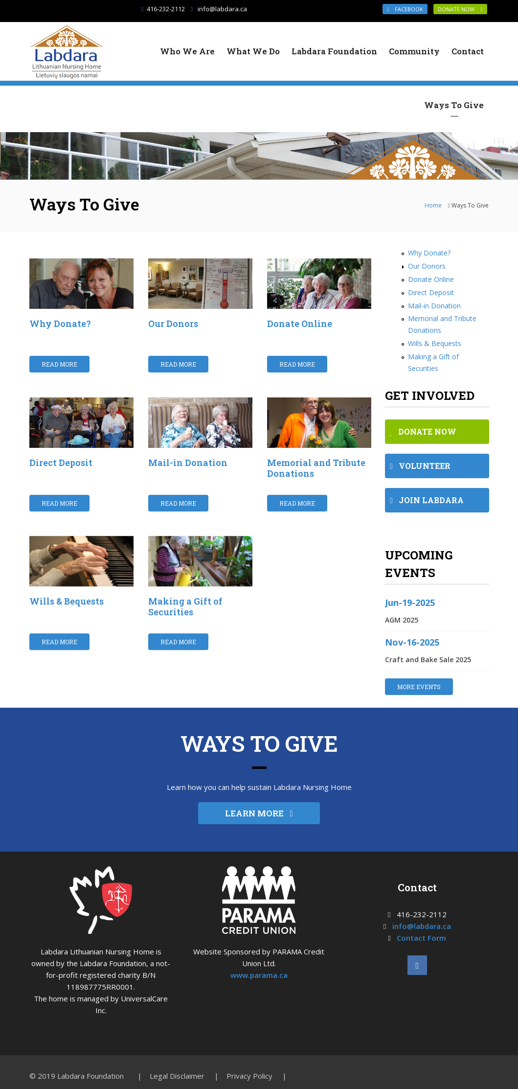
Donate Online (299, 323)
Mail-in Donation (187, 462)
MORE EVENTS (419, 687)
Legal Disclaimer (177, 1076)
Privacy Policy (249, 1076)
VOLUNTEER (420, 466)
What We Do (253, 51)
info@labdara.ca (222, 8)
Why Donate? (60, 323)
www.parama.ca (259, 975)
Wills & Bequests (66, 601)
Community (414, 51)
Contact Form (421, 938)
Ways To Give (454, 105)
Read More (59, 364)
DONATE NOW (460, 9)
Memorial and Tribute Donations (316, 468)
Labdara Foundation (334, 51)
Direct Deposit (60, 462)
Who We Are (187, 51)
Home (433, 205)
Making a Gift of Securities (185, 607)
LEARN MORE (259, 813)
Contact (467, 51)
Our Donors (173, 323)
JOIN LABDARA (427, 500)
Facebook (405, 9)
